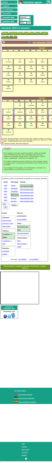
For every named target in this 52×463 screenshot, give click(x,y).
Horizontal (5, 251)
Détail (19, 247)
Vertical (4, 254)
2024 (5, 185)
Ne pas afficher (22, 219)
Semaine (14, 201)
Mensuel (13, 198)
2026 (5, 191)
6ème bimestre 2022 (27, 201)
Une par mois (6, 220)
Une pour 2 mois (7, 223)
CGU (23, 444)
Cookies (24, 447)
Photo (37, 33)
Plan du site (25, 449)
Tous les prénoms (23, 233)
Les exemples (33, 259)
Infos (32, 33)
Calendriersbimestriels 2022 (9, 307)
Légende (44, 33)
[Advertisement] (34, 9)
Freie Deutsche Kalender (26, 398)
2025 (5, 188)
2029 (5, 200)
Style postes (6, 226)
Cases (26, 33)
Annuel (13, 185)
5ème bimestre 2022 (27, 198)
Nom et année (22, 244)
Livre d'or (25, 452)
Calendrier (13, 33)
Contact (24, 455)
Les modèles (22, 259)
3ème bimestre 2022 (27, 192)
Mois (20, 33)
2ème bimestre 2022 (27, 189)
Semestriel (14, 188)
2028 (5, 197)
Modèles (5, 33)
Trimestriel (14, 191)
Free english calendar (25, 394)
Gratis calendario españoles (27, 402)
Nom (19, 241)
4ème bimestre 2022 (27, 195)
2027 (5, 194)
